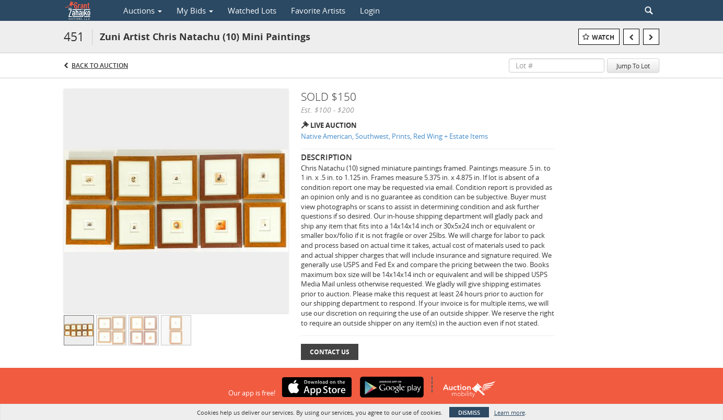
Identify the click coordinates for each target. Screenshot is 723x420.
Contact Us (329, 351)
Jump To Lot (633, 66)
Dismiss (469, 412)
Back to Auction (100, 65)
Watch (603, 37)
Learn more (509, 412)
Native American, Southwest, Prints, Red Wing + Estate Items (394, 136)
